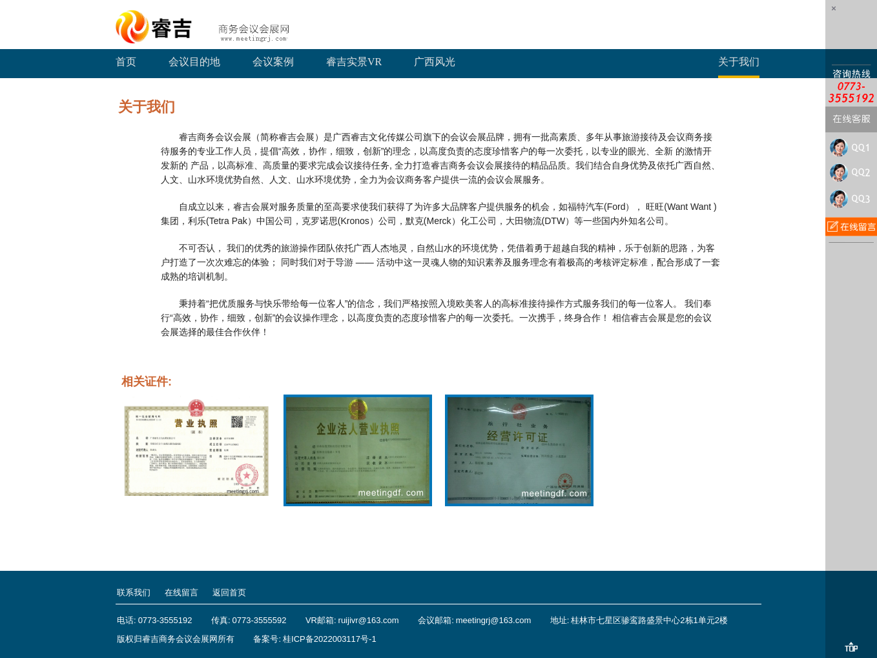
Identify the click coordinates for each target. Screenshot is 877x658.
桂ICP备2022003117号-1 (330, 639)
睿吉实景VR (354, 61)
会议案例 (273, 61)
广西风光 (434, 61)
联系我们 (133, 592)
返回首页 (229, 592)
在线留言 (181, 592)
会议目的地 (194, 61)
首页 (126, 61)
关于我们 (738, 61)
